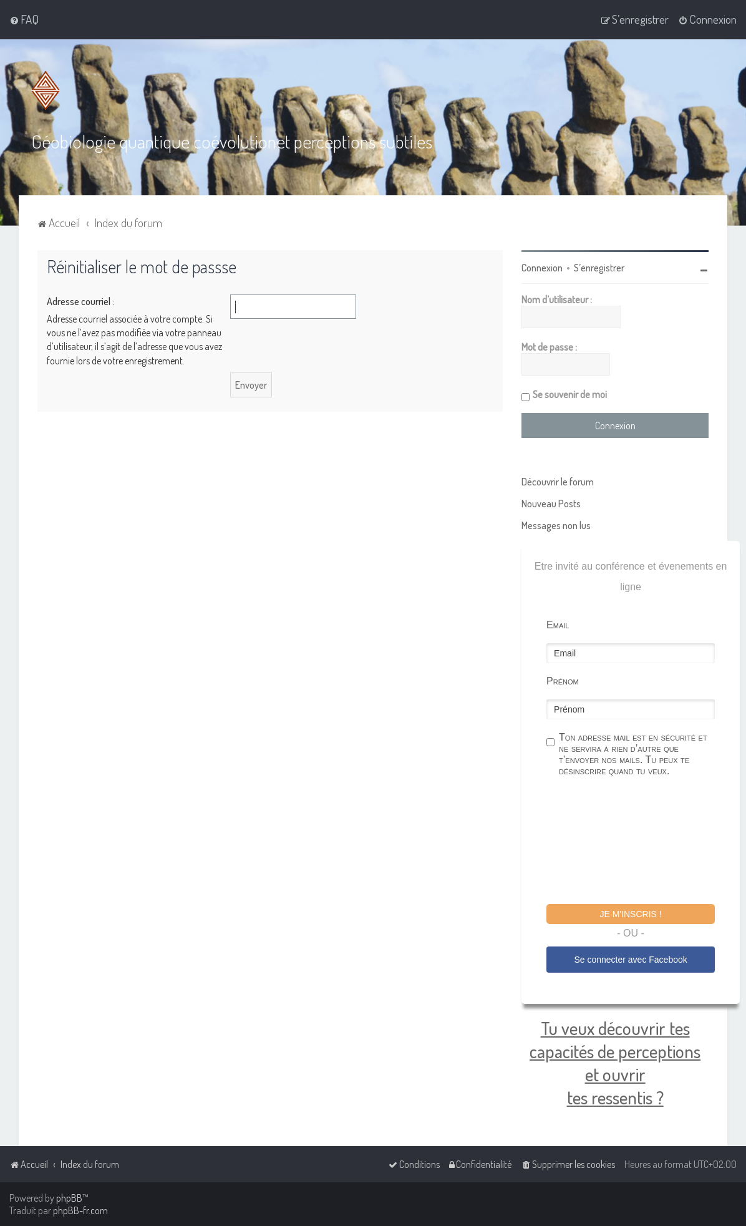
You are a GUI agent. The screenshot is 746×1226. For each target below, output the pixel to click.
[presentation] (641, 842)
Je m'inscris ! (631, 914)
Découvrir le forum (557, 481)
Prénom (562, 681)
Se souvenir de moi (570, 394)
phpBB (69, 1198)
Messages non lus (556, 525)
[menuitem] (24, 19)
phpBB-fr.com (80, 1210)
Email (557, 625)
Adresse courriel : (80, 301)
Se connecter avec (630, 960)
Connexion (542, 267)
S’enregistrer (599, 267)
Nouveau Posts (551, 503)
